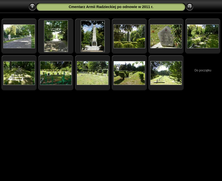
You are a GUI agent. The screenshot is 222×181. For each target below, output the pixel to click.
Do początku (203, 70)
